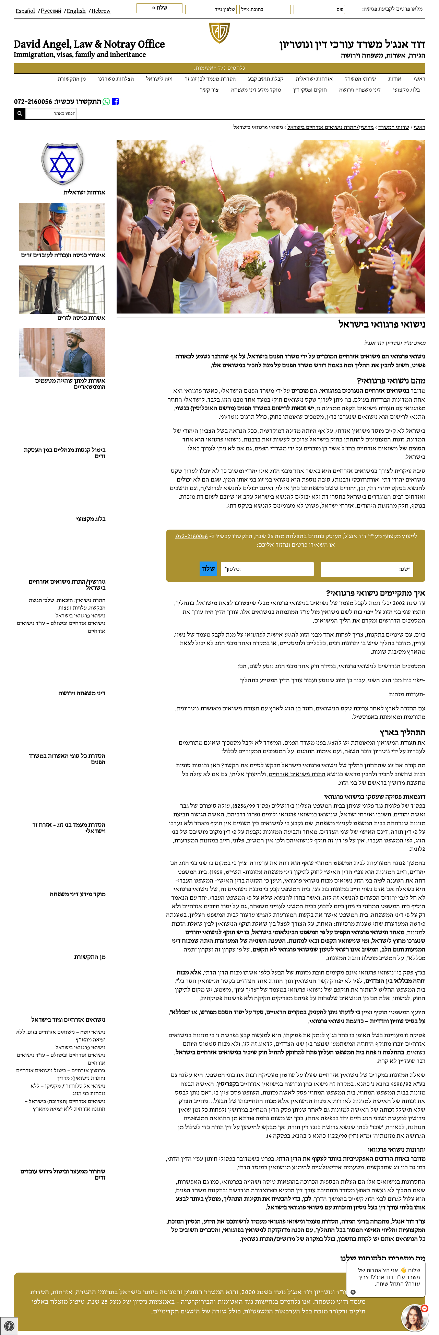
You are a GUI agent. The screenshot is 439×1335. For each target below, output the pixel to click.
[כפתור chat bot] (415, 1318)
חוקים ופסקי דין (310, 90)
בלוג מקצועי (406, 90)
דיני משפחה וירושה (360, 90)
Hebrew (101, 11)
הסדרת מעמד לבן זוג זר (210, 79)
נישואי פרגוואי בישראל (80, 616)
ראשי (419, 79)
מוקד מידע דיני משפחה (256, 90)
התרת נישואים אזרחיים (297, 774)
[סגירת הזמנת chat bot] (353, 1291)
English (76, 11)
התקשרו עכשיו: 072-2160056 (57, 101)
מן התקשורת (72, 79)
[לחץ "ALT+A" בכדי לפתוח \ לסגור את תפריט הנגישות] (9, 1326)
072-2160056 (192, 536)
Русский (51, 11)
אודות (394, 79)
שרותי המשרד (360, 79)
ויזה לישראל (159, 79)
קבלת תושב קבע (265, 79)
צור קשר (209, 90)
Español (25, 11)
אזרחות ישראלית (314, 79)
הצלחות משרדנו (116, 79)
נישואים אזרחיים (377, 448)
